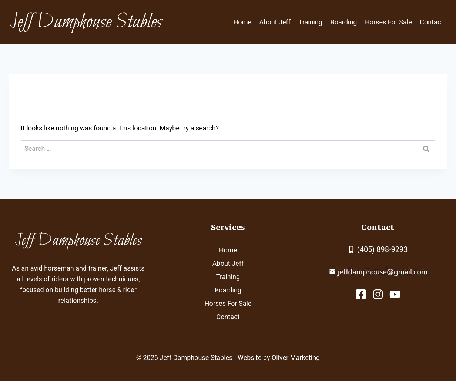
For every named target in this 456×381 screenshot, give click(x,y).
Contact (431, 22)
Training (310, 22)
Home (242, 22)
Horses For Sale (388, 22)
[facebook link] (360, 294)
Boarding (344, 22)
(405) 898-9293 (382, 249)
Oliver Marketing (296, 357)
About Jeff (275, 22)
